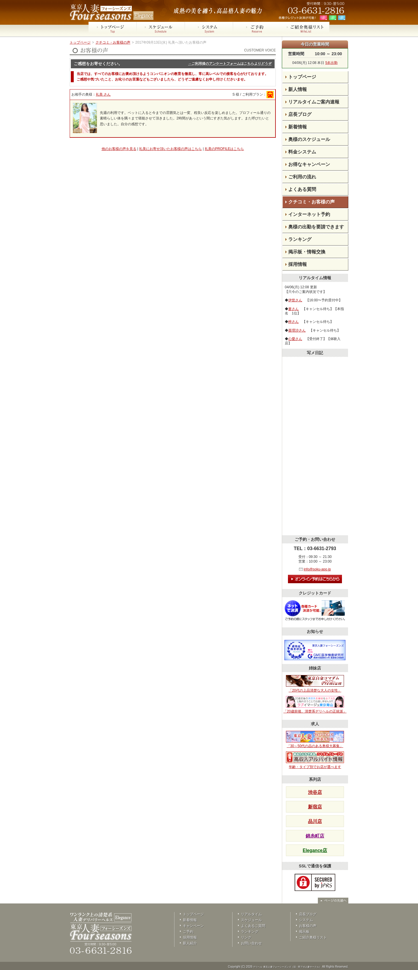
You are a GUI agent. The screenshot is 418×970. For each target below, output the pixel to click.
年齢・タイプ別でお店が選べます (315, 760)
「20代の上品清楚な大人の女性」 (315, 683)
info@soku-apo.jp (317, 569)
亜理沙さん (297, 330)
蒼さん (293, 309)
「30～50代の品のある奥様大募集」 (315, 739)
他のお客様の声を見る (119, 149)
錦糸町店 (315, 835)
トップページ (80, 42)
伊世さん (295, 300)
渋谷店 (315, 792)
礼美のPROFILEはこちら (224, 149)
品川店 (315, 821)
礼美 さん (103, 94)
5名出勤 (331, 63)
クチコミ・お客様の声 (113, 42)
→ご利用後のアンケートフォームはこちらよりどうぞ (230, 64)
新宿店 (315, 806)
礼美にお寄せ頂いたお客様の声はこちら (170, 149)
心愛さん (295, 339)
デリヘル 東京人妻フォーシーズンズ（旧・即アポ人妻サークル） (287, 967)
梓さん (293, 322)
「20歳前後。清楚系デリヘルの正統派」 (314, 704)
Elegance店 (315, 850)
